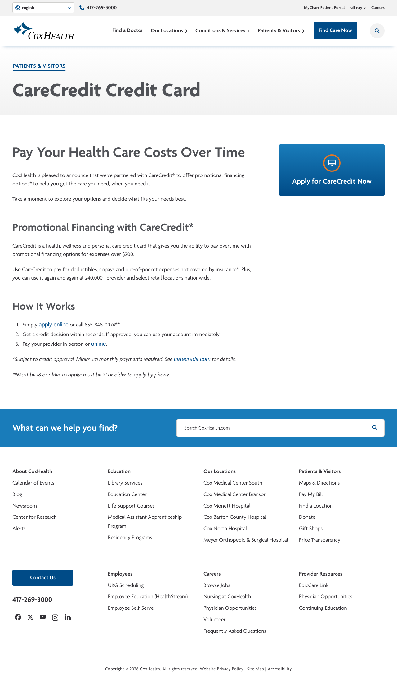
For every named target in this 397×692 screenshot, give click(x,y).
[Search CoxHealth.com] (280, 428)
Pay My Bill (311, 494)
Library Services (125, 483)
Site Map (255, 669)
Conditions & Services (222, 30)
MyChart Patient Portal (324, 7)
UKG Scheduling (126, 585)
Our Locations (169, 30)
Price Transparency (319, 540)
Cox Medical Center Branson (234, 494)
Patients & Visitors (281, 30)
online (98, 344)
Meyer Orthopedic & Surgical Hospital (245, 540)
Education (119, 471)
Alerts (18, 528)
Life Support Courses (131, 506)
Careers (378, 7)
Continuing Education (323, 608)
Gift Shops (311, 528)
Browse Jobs (216, 585)
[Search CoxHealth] (377, 30)
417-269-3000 (102, 7)
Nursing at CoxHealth (227, 596)
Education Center (127, 494)
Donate (307, 517)
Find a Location (316, 506)
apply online (54, 324)
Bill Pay (358, 7)
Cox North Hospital (225, 528)
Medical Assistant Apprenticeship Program (145, 521)
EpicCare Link (313, 585)
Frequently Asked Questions (234, 631)
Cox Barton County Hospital (234, 517)
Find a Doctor (127, 30)
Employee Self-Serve (131, 608)
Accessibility (280, 669)
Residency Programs (130, 537)
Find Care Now (335, 30)
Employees (120, 574)
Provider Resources (320, 574)
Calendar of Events (33, 483)
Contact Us (43, 577)
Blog (17, 494)
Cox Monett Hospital (226, 506)
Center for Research (34, 517)
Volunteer (214, 619)
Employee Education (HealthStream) (148, 596)
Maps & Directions (319, 483)
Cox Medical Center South (232, 483)
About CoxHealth (32, 471)
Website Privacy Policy (222, 669)
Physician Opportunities (230, 608)
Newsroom (24, 506)
